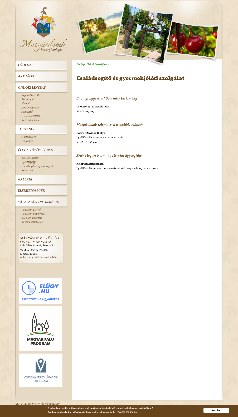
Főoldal (25, 65)
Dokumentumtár (30, 107)
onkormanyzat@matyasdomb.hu (38, 257)
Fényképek (27, 141)
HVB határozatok (30, 116)
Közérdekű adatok (31, 120)
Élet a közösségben (97, 64)
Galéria (25, 179)
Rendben (216, 411)
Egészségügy (28, 162)
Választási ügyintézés (33, 213)
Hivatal (25, 103)
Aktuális (26, 76)
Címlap (80, 64)
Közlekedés (27, 170)
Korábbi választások (32, 222)
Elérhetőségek (31, 190)
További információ (126, 412)
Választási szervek (31, 209)
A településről (28, 137)
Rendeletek (27, 112)
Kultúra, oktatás (30, 158)
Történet (26, 129)
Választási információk (40, 202)
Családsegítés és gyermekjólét (37, 166)
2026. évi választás (31, 218)
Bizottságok (27, 99)
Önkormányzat (32, 87)
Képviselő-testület (31, 95)
